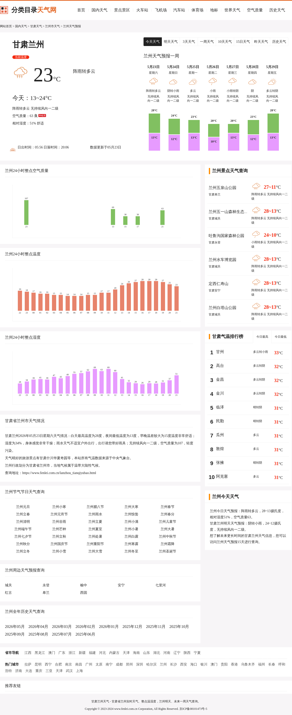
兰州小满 (131, 522)
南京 (68, 664)
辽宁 (176, 653)
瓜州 (220, 435)
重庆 (38, 671)
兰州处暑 (95, 536)
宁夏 (197, 653)
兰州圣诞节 (167, 551)
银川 (203, 664)
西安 (183, 664)
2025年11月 (156, 626)
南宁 (109, 664)
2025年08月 (38, 634)
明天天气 (171, 42)
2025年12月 (132, 626)
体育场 (197, 10)
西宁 (48, 664)
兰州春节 (167, 507)
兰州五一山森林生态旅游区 (232, 212)
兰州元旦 (23, 507)
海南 (136, 653)
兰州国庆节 (59, 544)
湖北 (156, 653)
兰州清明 (23, 522)
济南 (18, 671)
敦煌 (220, 449)
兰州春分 (167, 514)
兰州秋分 (23, 544)
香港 (234, 664)
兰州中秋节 (167, 536)
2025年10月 (179, 626)
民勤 (220, 421)
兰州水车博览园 (222, 260)
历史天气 (277, 10)
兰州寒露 (131, 544)
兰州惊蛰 (131, 514)
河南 (166, 653)
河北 (102, 653)
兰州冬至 (131, 551)
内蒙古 (114, 653)
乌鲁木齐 (248, 664)
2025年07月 (62, 634)
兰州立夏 (95, 522)
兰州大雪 (95, 551)
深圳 (139, 664)
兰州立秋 (59, 536)
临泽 (220, 407)
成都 (119, 664)
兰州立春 (23, 514)
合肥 (58, 664)
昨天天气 (261, 42)
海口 (193, 664)
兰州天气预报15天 (230, 542)
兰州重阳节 (95, 544)
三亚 (49, 671)
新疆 (82, 653)
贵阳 (224, 664)
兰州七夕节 (23, 536)
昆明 (38, 664)
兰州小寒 (59, 507)
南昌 (78, 664)
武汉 (69, 671)
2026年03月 (62, 626)
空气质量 (255, 10)
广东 (61, 653)
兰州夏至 (95, 529)
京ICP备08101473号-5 (193, 709)
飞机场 (161, 10)
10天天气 (225, 42)
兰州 (163, 664)
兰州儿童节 (167, 522)
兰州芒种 (59, 529)
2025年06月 (85, 634)
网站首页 (6, 26)
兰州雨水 (95, 514)
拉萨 (27, 664)
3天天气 (189, 42)
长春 (271, 664)
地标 (214, 10)
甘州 (220, 352)
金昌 (220, 379)
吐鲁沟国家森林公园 (226, 236)
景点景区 (122, 10)
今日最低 (281, 336)
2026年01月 (109, 626)
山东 (146, 653)
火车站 (142, 10)
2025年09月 (15, 634)
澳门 (51, 653)
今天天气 (153, 42)
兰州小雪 (59, 551)
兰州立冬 (23, 551)
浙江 (72, 653)
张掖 (220, 462)
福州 (261, 664)
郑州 (129, 664)
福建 (92, 653)
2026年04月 (38, 626)
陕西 (187, 653)
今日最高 (262, 336)
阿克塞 (222, 476)
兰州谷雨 (59, 522)
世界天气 (232, 10)
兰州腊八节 (95, 507)
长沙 (173, 664)
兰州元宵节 (59, 514)
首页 (81, 10)
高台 (220, 365)
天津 (126, 653)
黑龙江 (40, 653)
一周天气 (207, 42)
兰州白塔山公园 (222, 308)
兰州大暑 (167, 529)
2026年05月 (15, 626)
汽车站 (179, 10)
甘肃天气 (36, 26)
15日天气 (243, 42)
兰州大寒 (131, 507)
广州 (88, 664)
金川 (220, 393)
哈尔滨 (151, 664)
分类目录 (33, 10)
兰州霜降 (167, 544)
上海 (79, 671)
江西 (27, 653)
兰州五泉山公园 (222, 188)
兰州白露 (131, 536)
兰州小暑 (131, 529)
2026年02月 (85, 626)
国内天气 (99, 10)
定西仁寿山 (218, 284)
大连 (28, 671)
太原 (99, 664)
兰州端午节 (23, 529)
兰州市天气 (52, 26)
